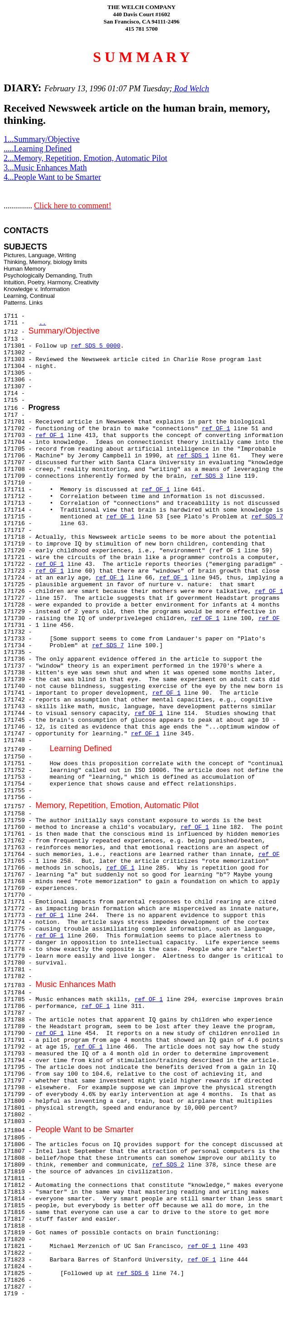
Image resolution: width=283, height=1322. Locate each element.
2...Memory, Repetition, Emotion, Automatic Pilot (85, 158)
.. (42, 323)
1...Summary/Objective (41, 139)
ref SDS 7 (108, 645)
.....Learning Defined (38, 148)
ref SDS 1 (193, 455)
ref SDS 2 (168, 1165)
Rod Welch (190, 88)
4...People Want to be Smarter (52, 177)
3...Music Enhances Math (45, 167)
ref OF (269, 618)
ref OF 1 (216, 428)
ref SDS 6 (133, 1273)
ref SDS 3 (207, 476)
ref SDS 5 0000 (95, 346)
